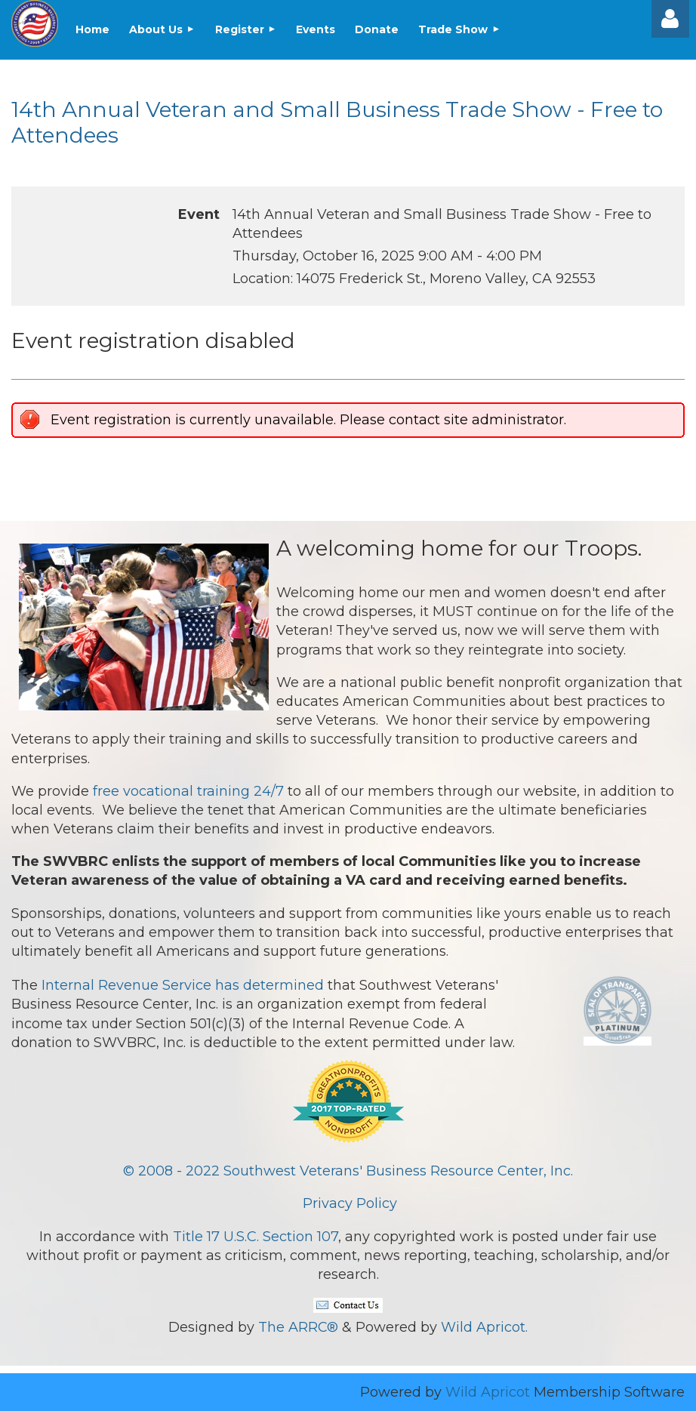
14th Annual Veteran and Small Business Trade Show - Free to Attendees (337, 122)
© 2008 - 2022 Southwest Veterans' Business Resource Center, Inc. (348, 1171)
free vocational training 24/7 (188, 791)
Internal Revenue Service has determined (183, 985)
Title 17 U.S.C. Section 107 (255, 1236)
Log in (670, 19)
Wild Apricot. (484, 1327)
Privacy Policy (350, 1203)
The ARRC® (298, 1327)
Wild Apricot (487, 1392)
